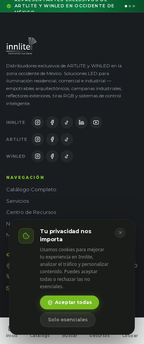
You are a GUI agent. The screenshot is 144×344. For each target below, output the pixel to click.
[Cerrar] (120, 232)
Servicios (17, 201)
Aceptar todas (69, 302)
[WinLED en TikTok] (67, 156)
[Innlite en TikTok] (67, 122)
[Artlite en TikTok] (67, 139)
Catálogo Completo (31, 189)
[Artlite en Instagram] (37, 139)
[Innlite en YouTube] (96, 122)
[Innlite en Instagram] (37, 122)
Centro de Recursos (31, 212)
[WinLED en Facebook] (52, 156)
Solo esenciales (68, 319)
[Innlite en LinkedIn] (81, 122)
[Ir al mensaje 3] (133, 6)
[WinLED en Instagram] (37, 156)
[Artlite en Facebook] (52, 139)
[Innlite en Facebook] (52, 122)
